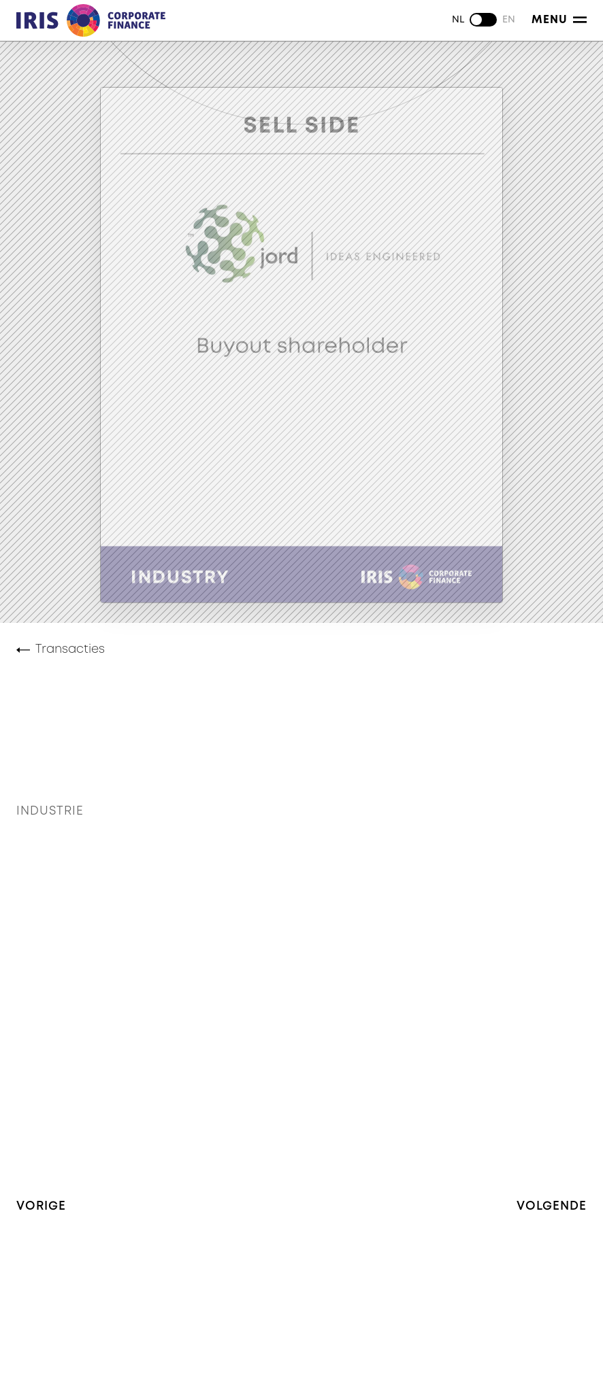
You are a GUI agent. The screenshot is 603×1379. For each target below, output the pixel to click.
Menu (559, 20)
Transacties (70, 649)
